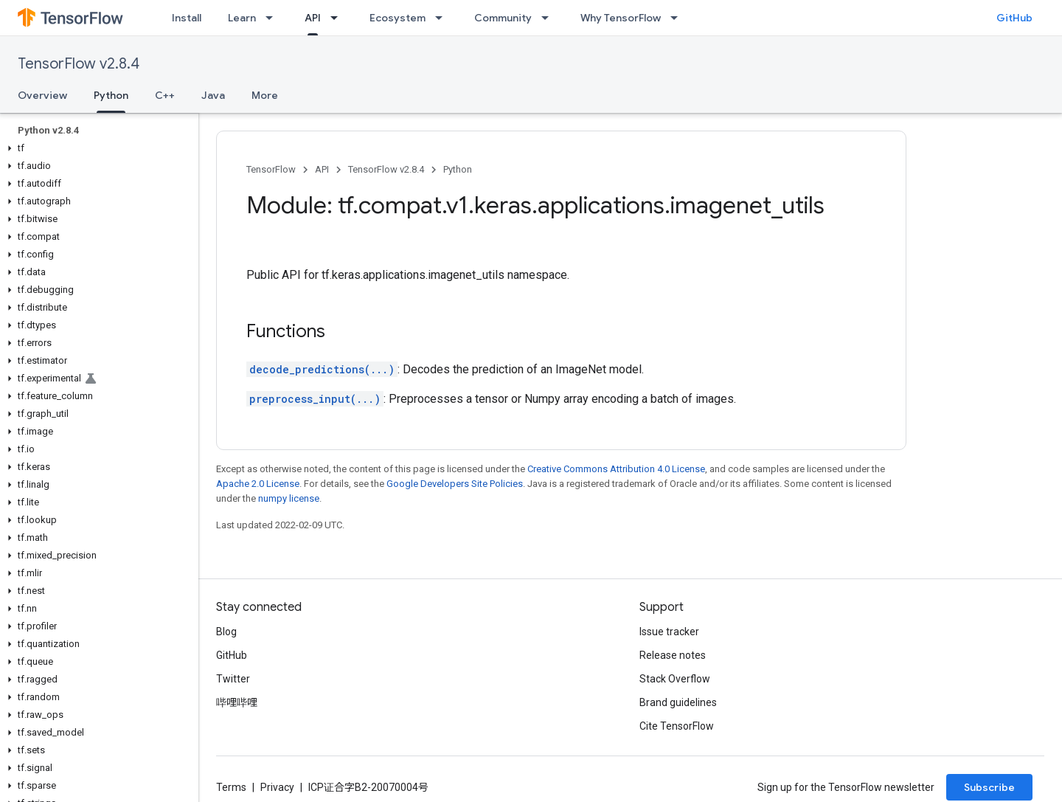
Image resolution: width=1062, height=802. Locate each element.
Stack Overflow (674, 679)
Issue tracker (669, 631)
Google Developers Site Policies (454, 483)
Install (186, 17)
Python (457, 169)
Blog (226, 631)
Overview (42, 95)
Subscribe (989, 787)
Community (503, 17)
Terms (231, 787)
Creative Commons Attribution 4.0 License (616, 468)
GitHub (1014, 17)
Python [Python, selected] (111, 95)
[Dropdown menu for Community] (549, 17)
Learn (242, 17)
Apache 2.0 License (257, 483)
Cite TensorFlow (676, 726)
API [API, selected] (313, 17)
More (264, 95)
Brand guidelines (678, 702)
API (322, 169)
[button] (96, 148)
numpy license (288, 498)
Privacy (277, 787)
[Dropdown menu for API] (338, 17)
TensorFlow (271, 169)
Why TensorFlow (620, 17)
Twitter (233, 679)
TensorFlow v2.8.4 (78, 64)
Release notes (672, 655)
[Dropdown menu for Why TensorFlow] (678, 17)
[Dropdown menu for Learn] (273, 17)
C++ (165, 95)
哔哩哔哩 (236, 702)
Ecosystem (397, 17)
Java (213, 95)
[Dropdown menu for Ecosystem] (443, 17)
